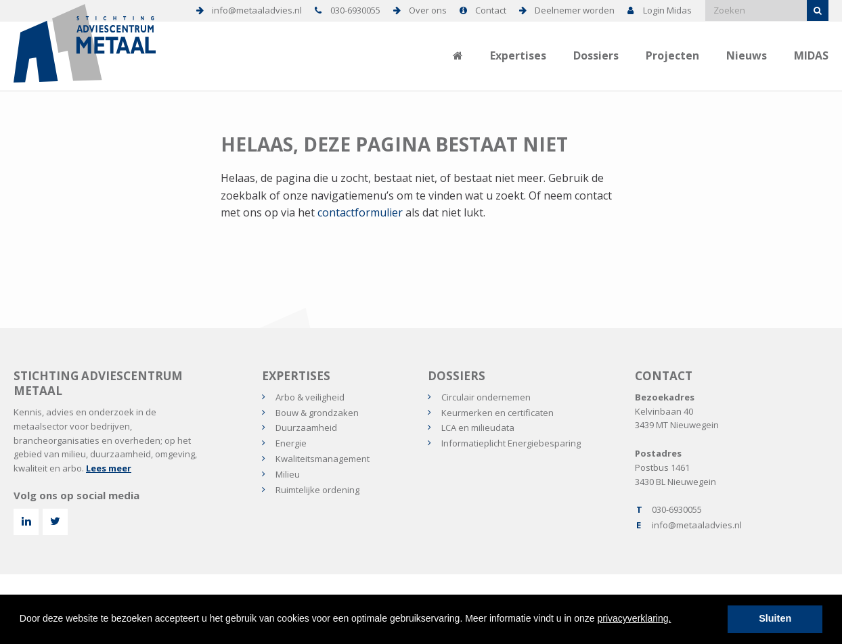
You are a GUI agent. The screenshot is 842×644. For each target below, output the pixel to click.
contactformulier (360, 212)
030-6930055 (677, 509)
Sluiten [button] (775, 618)
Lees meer (108, 468)
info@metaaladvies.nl (697, 525)
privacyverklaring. (634, 618)
